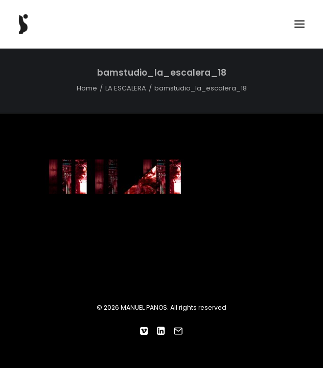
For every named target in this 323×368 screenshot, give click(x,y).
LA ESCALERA (125, 88)
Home (87, 88)
